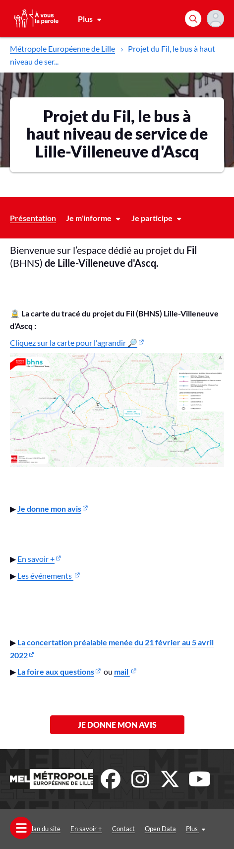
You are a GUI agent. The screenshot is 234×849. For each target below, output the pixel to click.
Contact (123, 829)
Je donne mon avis (117, 724)
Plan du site (44, 829)
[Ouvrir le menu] (21, 828)
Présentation (33, 218)
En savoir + (36, 558)
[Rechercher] (193, 18)
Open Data (160, 829)
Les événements (45, 575)
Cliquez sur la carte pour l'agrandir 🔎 (73, 342)
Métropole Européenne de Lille (62, 48)
